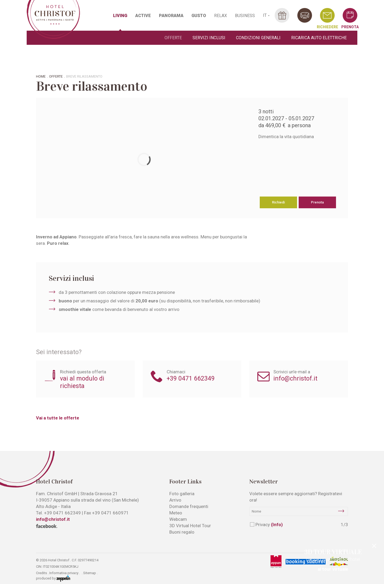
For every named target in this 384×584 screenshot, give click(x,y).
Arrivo (175, 500)
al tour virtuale (333, 569)
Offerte (173, 37)
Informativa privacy (63, 573)
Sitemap (89, 573)
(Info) (277, 524)
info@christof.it (295, 378)
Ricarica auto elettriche (319, 37)
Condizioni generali (258, 37)
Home (41, 76)
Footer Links (185, 481)
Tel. (58, 512)
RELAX (220, 15)
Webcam (178, 519)
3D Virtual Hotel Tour (190, 525)
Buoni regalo (181, 532)
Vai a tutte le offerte (57, 418)
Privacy (269, 524)
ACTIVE (143, 15)
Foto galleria (181, 493)
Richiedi (278, 202)
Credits (41, 573)
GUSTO (198, 15)
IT (265, 15)
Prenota (317, 202)
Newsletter (263, 481)
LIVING (120, 15)
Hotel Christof (54, 481)
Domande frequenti (188, 506)
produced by (53, 578)
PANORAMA (171, 15)
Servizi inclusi (209, 37)
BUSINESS (245, 15)
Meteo (175, 512)
